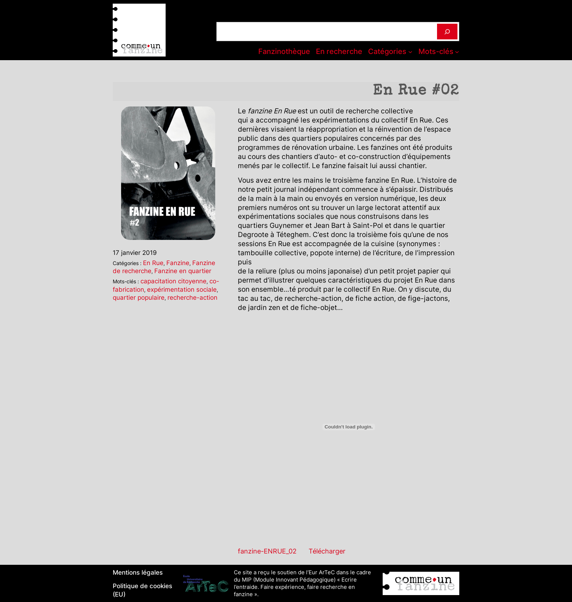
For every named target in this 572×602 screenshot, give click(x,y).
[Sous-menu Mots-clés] (457, 52)
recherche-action (192, 297)
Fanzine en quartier (182, 271)
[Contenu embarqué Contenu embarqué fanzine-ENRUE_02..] (348, 427)
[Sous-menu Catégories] (410, 52)
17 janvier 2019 (135, 252)
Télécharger (327, 551)
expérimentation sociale (182, 289)
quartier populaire (139, 297)
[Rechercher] (447, 31)
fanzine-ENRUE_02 (267, 551)
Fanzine (177, 263)
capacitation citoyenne (173, 281)
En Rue (153, 263)
